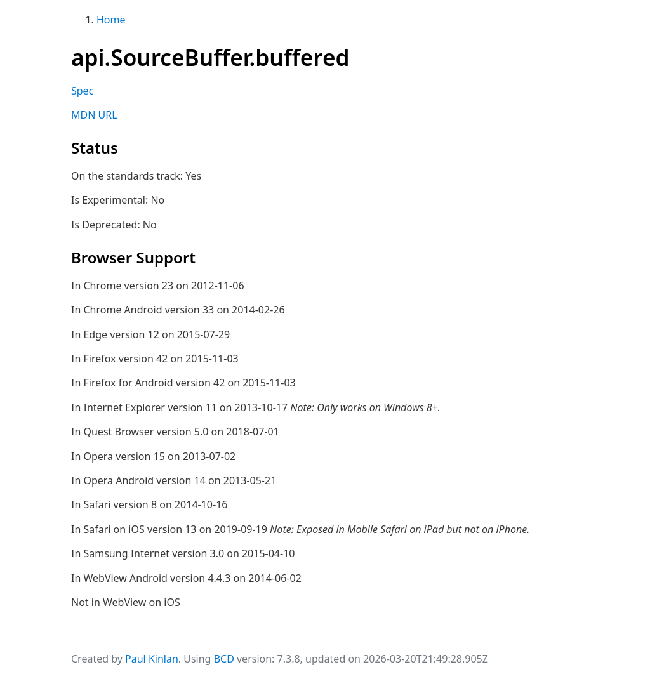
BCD (224, 659)
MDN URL (94, 115)
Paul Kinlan (151, 659)
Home (111, 20)
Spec (82, 91)
